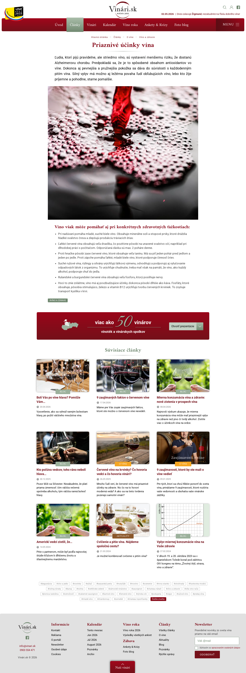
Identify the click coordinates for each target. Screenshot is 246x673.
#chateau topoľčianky (137, 599)
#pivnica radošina (50, 594)
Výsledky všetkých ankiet (137, 635)
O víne (130, 37)
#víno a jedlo (62, 584)
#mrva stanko (162, 584)
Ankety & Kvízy (156, 25)
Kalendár (109, 25)
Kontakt (55, 630)
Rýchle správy (166, 654)
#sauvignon (136, 589)
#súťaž (89, 584)
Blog (161, 644)
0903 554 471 (27, 650)
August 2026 (94, 644)
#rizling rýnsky (54, 589)
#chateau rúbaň (154, 589)
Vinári (91, 25)
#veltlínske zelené (96, 589)
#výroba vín (141, 594)
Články (75, 25)
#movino (134, 584)
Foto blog (181, 25)
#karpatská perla (104, 584)
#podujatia (156, 594)
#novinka (77, 584)
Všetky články (167, 630)
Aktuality (164, 639)
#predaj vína (198, 594)
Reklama (56, 635)
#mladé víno (87, 599)
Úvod (59, 25)
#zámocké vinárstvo (117, 589)
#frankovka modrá (197, 584)
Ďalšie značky (158, 599)
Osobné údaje (59, 649)
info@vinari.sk (27, 646)
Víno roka (130, 25)
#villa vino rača (191, 589)
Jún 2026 (92, 635)
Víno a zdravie (147, 37)
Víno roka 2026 (131, 630)
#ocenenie (147, 584)
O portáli (56, 639)
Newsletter (57, 644)
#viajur (169, 594)
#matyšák (121, 584)
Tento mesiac (95, 630)
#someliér (118, 599)
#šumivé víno (108, 594)
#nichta (79, 589)
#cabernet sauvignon (88, 594)
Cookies (56, 654)
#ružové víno (182, 594)
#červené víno (125, 594)
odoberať (207, 654)
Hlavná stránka (99, 37)
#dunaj (68, 589)
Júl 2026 (92, 639)
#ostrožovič (68, 594)
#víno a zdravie (58, 300)
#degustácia (46, 584)
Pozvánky (92, 649)
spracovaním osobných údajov (226, 648)
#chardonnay (103, 599)
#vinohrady (179, 584)
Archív (90, 654)
